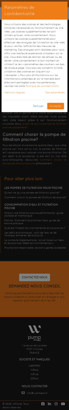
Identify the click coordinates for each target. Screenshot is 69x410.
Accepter (56, 106)
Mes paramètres (55, 92)
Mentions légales (14, 92)
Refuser (38, 106)
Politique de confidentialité (42, 86)
